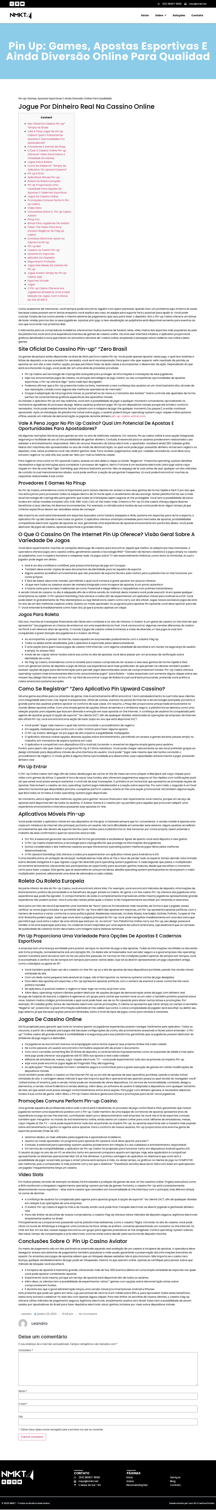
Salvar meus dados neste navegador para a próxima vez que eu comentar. (62, 1430)
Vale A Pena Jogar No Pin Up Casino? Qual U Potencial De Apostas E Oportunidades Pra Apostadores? (46, 137)
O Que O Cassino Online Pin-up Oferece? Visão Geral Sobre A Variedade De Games (47, 154)
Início (145, 15)
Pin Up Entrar (36, 174)
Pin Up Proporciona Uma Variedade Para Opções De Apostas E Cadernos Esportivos (47, 189)
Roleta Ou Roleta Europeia (44, 181)
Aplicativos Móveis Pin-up (44, 177)
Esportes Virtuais (38, 281)
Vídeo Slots (35, 208)
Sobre (160, 16)
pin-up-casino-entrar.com (128, 416)
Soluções (179, 15)
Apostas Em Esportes (41, 254)
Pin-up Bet (34, 246)
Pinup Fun (34, 220)
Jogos (31, 285)
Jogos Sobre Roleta (40, 162)
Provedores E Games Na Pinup (46, 147)
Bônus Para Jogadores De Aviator (49, 223)
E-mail (22, 1404)
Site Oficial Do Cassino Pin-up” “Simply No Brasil (46, 126)
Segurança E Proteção (41, 262)
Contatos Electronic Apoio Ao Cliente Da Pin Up (46, 241)
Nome (22, 1391)
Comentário (25, 1351)
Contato (197, 15)
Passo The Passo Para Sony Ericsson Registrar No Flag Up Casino (46, 231)
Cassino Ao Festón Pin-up (44, 250)
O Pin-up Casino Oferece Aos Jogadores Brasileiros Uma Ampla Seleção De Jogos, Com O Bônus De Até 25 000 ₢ (49, 294)
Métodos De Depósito (41, 258)
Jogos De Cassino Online (43, 197)
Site (20, 1417)
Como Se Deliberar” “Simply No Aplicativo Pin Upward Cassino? (47, 168)
